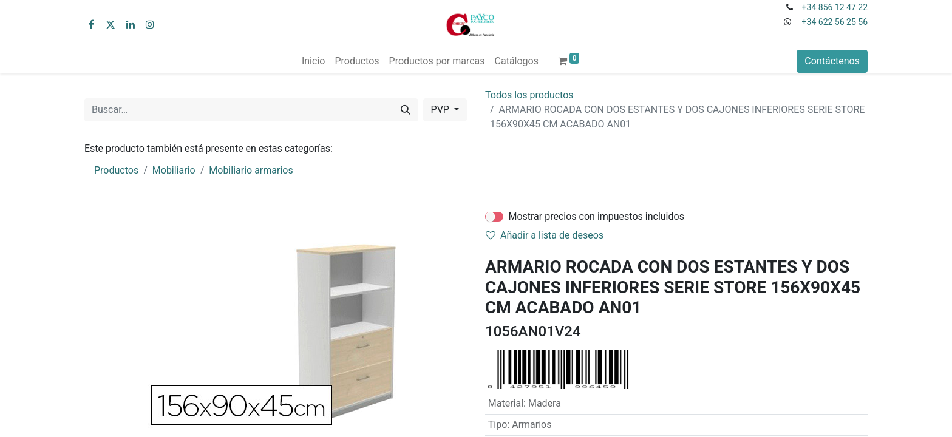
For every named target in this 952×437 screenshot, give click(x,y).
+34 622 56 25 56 (835, 22)
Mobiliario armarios (251, 170)
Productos (116, 170)
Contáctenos (832, 61)
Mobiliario (173, 170)
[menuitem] (313, 61)
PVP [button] (441, 109)
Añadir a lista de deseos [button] (545, 235)
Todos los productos (529, 95)
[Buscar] (405, 109)
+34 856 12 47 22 (835, 7)
